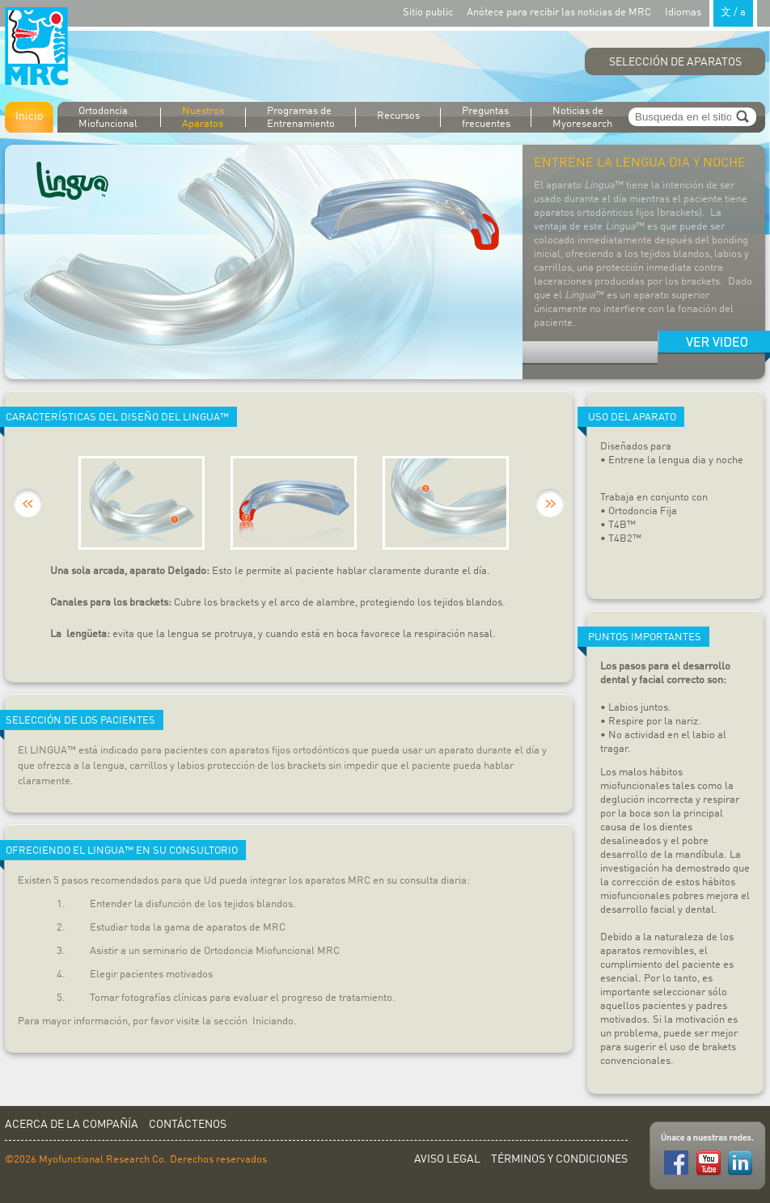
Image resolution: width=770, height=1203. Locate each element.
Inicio (29, 116)
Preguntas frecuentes (486, 117)
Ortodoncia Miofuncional (108, 117)
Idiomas (711, 11)
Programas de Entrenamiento (301, 117)
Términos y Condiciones (559, 1159)
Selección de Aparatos (675, 62)
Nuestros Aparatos (203, 117)
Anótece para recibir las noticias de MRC (559, 12)
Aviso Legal (447, 1159)
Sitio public (428, 12)
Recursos (398, 116)
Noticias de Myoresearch (582, 117)
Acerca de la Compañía (71, 1124)
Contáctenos (187, 1124)
